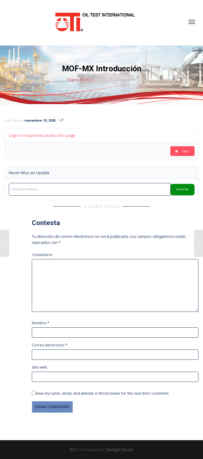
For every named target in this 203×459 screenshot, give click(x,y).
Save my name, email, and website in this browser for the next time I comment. (102, 393)
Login (182, 151)
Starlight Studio (119, 449)
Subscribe (182, 189)
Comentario (42, 254)
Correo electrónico (48, 345)
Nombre (39, 323)
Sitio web (39, 367)
